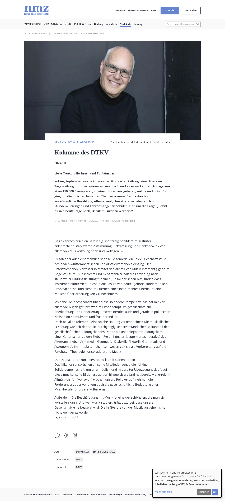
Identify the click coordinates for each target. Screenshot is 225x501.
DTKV (79, 459)
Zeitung (138, 24)
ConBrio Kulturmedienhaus (38, 494)
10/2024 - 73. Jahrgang (123, 220)
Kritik (67, 24)
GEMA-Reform (53, 24)
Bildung (98, 24)
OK (215, 491)
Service (152, 10)
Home (25, 34)
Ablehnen (203, 491)
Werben (144, 10)
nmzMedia (111, 24)
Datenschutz (68, 494)
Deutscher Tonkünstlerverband (65, 33)
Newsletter (133, 10)
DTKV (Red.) (60, 220)
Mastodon (75, 435)
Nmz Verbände (39, 33)
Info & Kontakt (98, 494)
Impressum (82, 494)
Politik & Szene (82, 24)
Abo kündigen (116, 494)
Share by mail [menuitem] (57, 435)
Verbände (125, 24)
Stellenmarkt (119, 10)
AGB (56, 494)
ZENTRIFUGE (32, 24)
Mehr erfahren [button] (163, 491)
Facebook (66, 435)
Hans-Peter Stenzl (77, 220)
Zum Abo (170, 10)
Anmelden (191, 10)
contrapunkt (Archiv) (135, 494)
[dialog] (187, 483)
